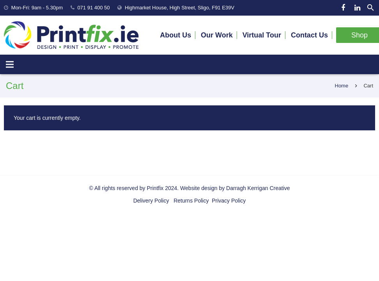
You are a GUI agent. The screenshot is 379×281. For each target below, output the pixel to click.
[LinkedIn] (357, 8)
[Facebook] (343, 8)
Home (342, 86)
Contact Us (309, 35)
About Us (175, 35)
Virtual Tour (262, 35)
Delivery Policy (151, 200)
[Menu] (10, 64)
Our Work (217, 35)
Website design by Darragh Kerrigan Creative (235, 188)
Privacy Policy (228, 200)
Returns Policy (190, 200)
